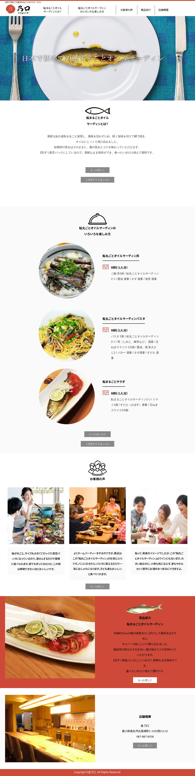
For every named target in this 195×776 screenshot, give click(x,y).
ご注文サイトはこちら (97, 179)
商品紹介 (146, 9)
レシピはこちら (97, 434)
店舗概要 (163, 9)
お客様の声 (126, 9)
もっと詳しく (97, 170)
